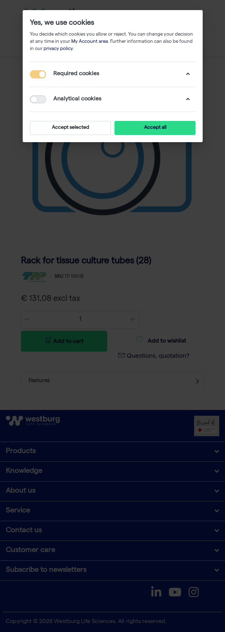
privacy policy (58, 49)
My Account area (89, 42)
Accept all (155, 127)
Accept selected (70, 127)
